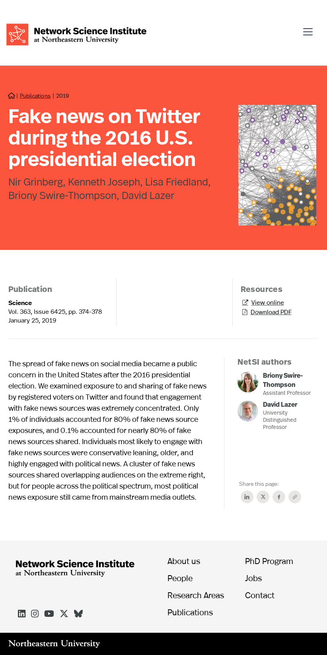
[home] (76, 33)
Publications (35, 95)
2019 (62, 95)
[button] (310, 28)
